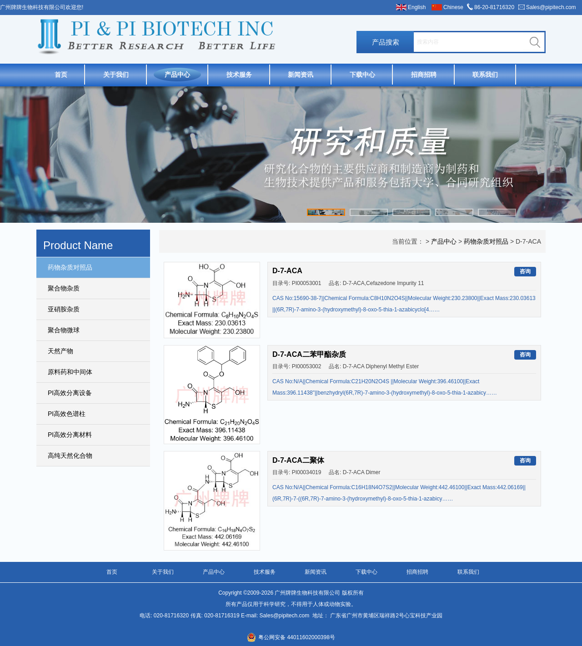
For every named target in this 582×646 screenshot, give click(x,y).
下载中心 (362, 74)
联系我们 (485, 74)
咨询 (525, 271)
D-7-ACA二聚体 (298, 460)
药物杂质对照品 (70, 267)
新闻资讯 (300, 74)
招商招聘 (423, 74)
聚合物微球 (64, 330)
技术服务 (239, 74)
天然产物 (60, 351)
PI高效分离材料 (70, 434)
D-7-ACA (287, 271)
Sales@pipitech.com (551, 7)
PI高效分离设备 (70, 392)
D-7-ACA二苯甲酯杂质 (309, 354)
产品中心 (177, 74)
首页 (61, 74)
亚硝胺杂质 (64, 309)
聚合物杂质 (64, 288)
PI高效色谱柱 (66, 413)
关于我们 (116, 74)
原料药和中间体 (70, 372)
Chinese (453, 7)
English (417, 7)
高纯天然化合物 (70, 455)
